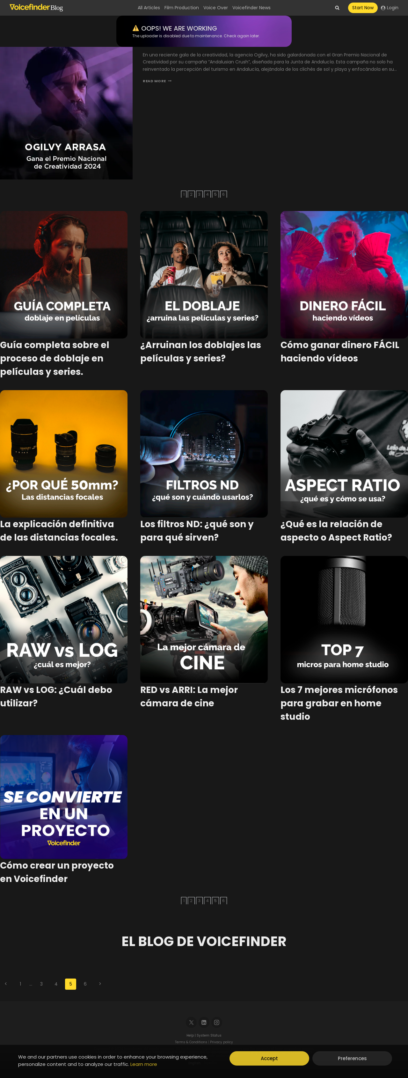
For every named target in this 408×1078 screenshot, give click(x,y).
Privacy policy (221, 1042)
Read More (157, 81)
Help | (191, 1035)
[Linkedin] (204, 1022)
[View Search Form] (337, 8)
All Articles (149, 7)
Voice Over (215, 7)
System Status (209, 1035)
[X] (191, 1022)
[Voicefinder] (36, 8)
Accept (269, 1058)
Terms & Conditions (191, 1042)
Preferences (352, 1058)
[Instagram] (216, 1022)
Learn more (143, 1064)
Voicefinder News (251, 7)
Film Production (181, 7)
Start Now (363, 7)
